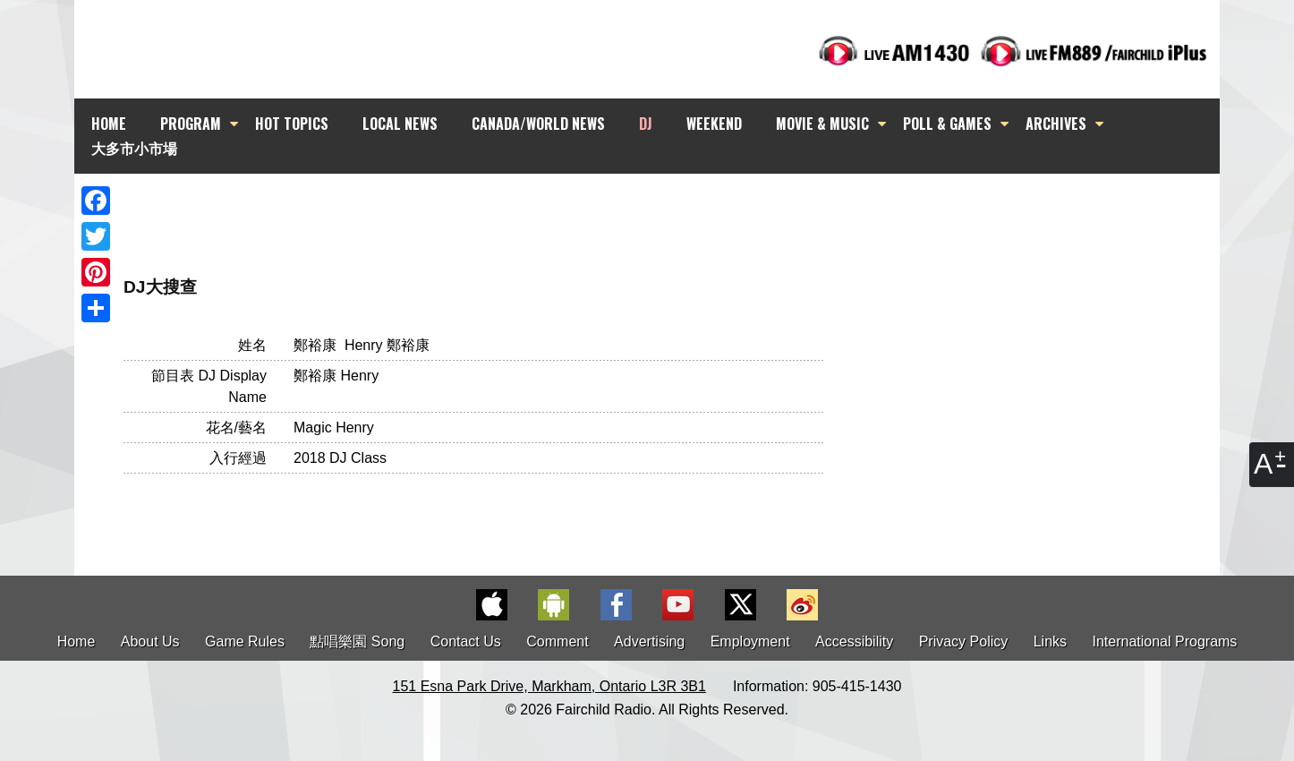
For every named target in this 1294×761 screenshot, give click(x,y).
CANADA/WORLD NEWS (538, 123)
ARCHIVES (1056, 123)
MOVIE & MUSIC (822, 123)
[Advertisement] (663, 206)
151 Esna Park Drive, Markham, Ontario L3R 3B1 (549, 686)
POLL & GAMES (947, 123)
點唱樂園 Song (359, 641)
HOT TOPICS (291, 123)
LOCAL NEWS (400, 123)
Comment (557, 641)
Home (76, 641)
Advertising (649, 641)
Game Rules (245, 641)
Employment (750, 641)
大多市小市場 (134, 147)
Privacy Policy (964, 641)
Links (1050, 641)
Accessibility (854, 641)
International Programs (1165, 641)
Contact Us (465, 641)
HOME (108, 123)
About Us (150, 641)
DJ (645, 123)
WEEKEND (714, 123)
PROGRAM (190, 123)
